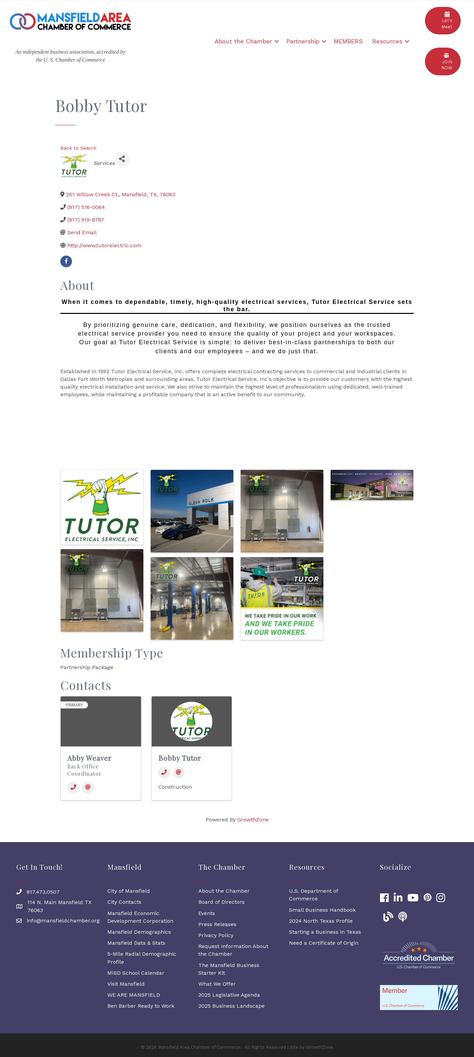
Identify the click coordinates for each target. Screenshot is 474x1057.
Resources (387, 41)
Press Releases (217, 924)
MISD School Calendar (135, 973)
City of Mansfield (128, 891)
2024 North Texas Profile (321, 921)
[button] (443, 20)
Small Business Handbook (322, 910)
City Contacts (124, 902)
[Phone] (73, 787)
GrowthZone (253, 819)
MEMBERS (348, 41)
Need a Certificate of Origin (323, 943)
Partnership (302, 41)
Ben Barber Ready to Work (140, 1006)
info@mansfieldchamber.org (63, 920)
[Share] (122, 159)
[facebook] (66, 261)
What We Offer (217, 984)
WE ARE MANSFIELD (133, 995)
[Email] (88, 787)
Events (206, 913)
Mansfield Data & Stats (136, 943)
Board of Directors (221, 902)
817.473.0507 (43, 892)
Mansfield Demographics (139, 932)
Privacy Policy (215, 935)
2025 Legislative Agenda (229, 995)
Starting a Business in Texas (325, 932)
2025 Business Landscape (231, 1006)
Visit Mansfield (126, 984)
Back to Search (78, 148)
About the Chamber (243, 41)
